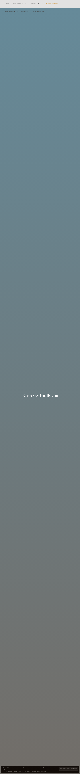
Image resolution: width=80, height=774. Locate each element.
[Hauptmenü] (75, 4)
